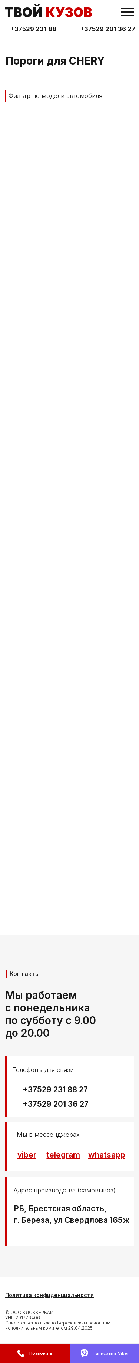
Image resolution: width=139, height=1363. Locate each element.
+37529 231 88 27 (55, 1089)
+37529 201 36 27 (107, 29)
